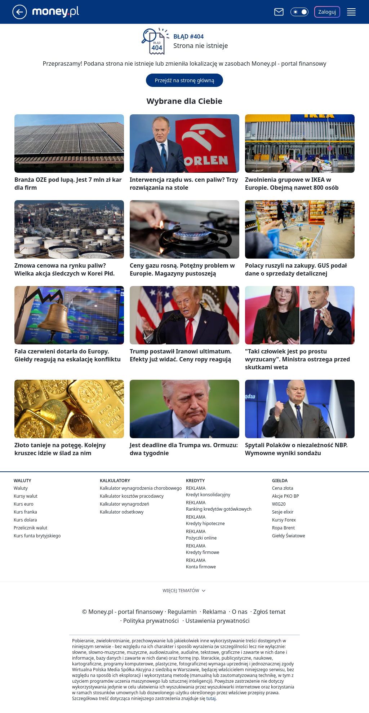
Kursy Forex (284, 520)
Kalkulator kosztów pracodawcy (132, 496)
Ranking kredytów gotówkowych (219, 509)
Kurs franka (25, 512)
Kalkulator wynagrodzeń (124, 504)
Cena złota (282, 488)
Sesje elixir (282, 512)
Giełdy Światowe (288, 536)
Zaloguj (327, 11)
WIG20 (279, 504)
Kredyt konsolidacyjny (208, 495)
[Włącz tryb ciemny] (299, 12)
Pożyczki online (201, 538)
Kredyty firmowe (202, 552)
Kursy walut (25, 496)
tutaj (210, 698)
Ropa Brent (283, 528)
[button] (351, 12)
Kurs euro (24, 504)
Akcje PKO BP (285, 496)
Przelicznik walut (30, 528)
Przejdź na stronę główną (184, 80)
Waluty (21, 488)
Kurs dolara (25, 520)
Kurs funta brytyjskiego (37, 536)
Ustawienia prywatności (215, 621)
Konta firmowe (201, 567)
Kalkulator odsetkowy (121, 512)
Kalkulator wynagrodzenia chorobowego (141, 488)
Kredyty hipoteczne (205, 523)
